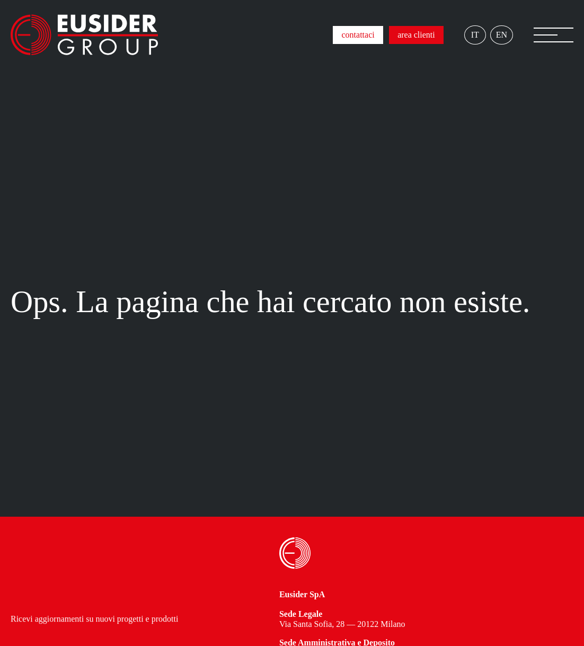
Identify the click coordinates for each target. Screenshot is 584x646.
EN (501, 34)
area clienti (416, 34)
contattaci (357, 34)
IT (475, 34)
